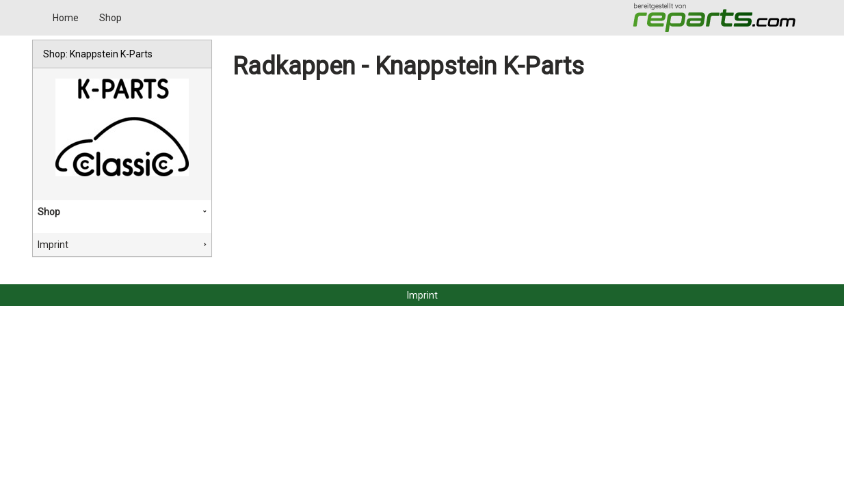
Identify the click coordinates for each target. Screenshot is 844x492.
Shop (110, 17)
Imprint (53, 244)
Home (66, 17)
